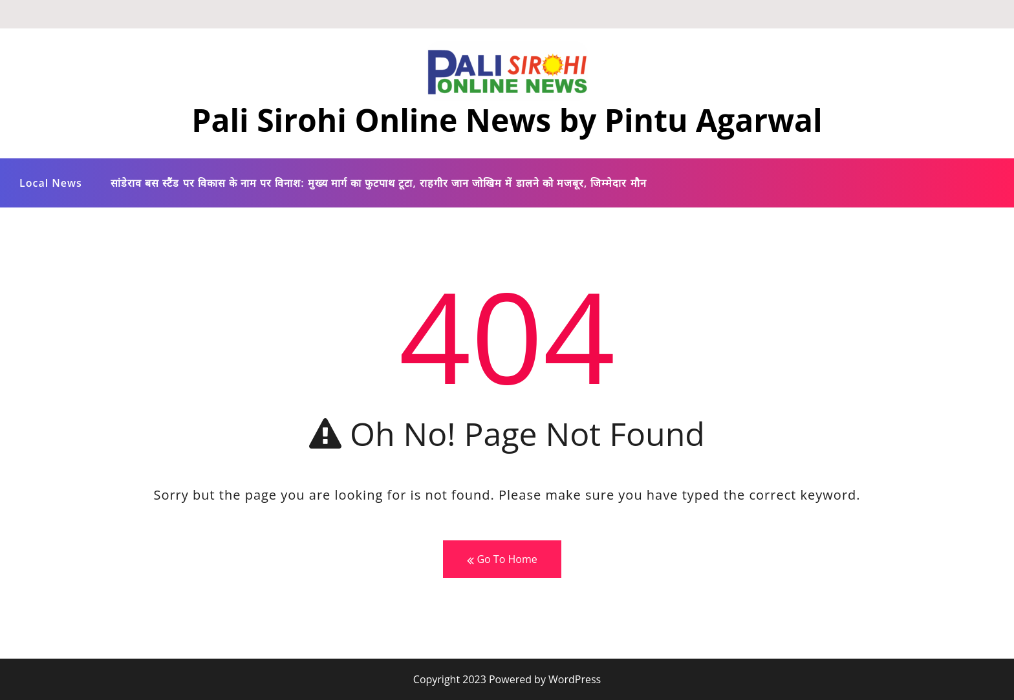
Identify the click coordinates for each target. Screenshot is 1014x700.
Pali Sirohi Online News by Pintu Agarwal (506, 120)
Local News (50, 183)
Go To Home (502, 559)
